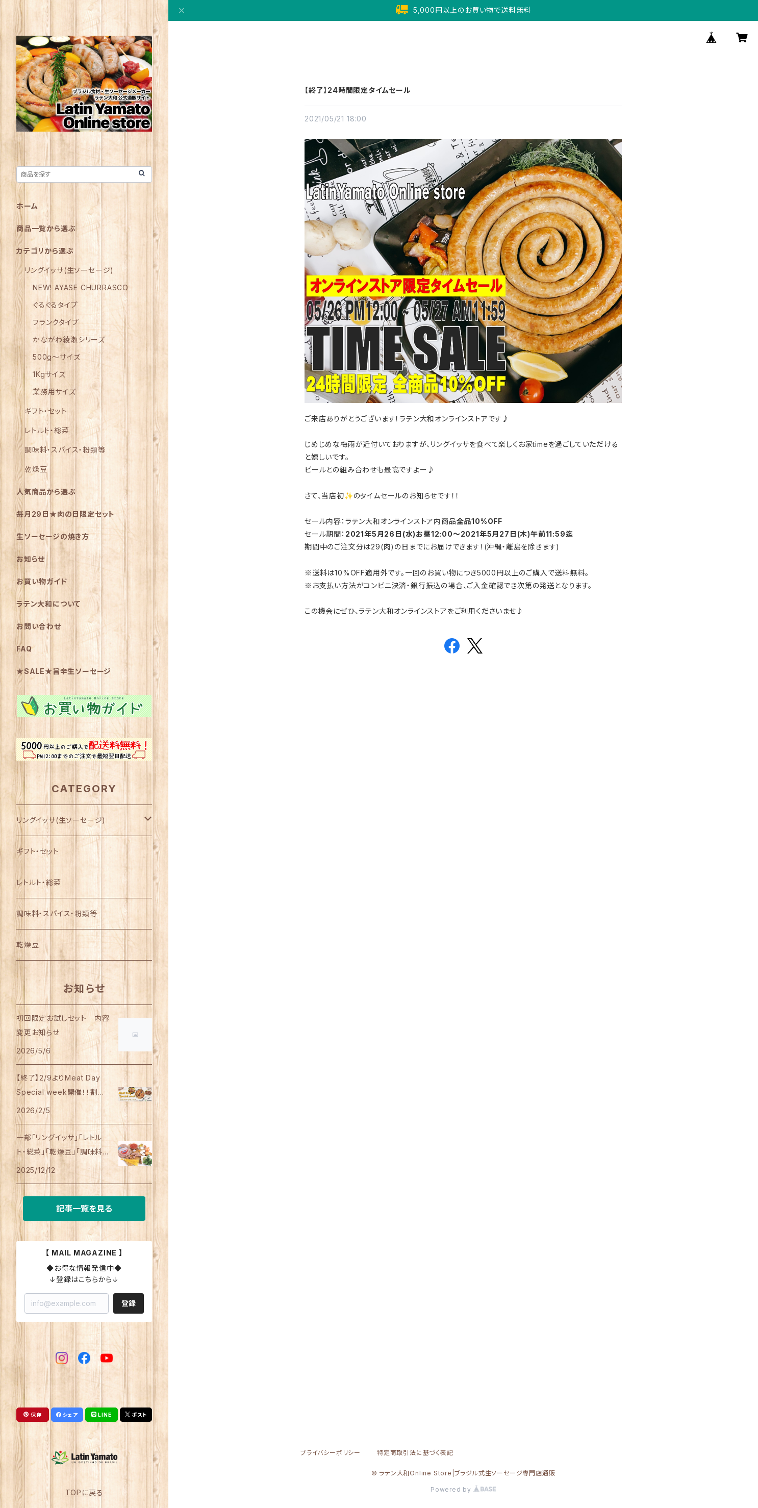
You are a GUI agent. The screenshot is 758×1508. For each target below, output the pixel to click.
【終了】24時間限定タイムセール (358, 90)
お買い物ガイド (41, 581)
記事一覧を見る (84, 1208)
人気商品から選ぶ (45, 491)
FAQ (24, 648)
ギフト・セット (45, 411)
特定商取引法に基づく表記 (415, 1452)
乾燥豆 (35, 469)
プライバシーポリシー (330, 1452)
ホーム (27, 206)
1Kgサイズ (49, 374)
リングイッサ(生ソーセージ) (69, 270)
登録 (128, 1303)
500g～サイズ (56, 357)
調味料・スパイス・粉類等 (65, 449)
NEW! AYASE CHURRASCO (81, 287)
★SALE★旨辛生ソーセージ (63, 671)
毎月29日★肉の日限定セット (65, 514)
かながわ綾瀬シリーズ (69, 339)
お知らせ (30, 559)
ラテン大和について (48, 603)
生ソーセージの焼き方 (52, 536)
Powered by (463, 1489)
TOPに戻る (84, 1492)
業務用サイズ (54, 391)
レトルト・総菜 (46, 430)
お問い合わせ (38, 626)
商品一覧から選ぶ (45, 228)
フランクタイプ (56, 322)
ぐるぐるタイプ (55, 304)
